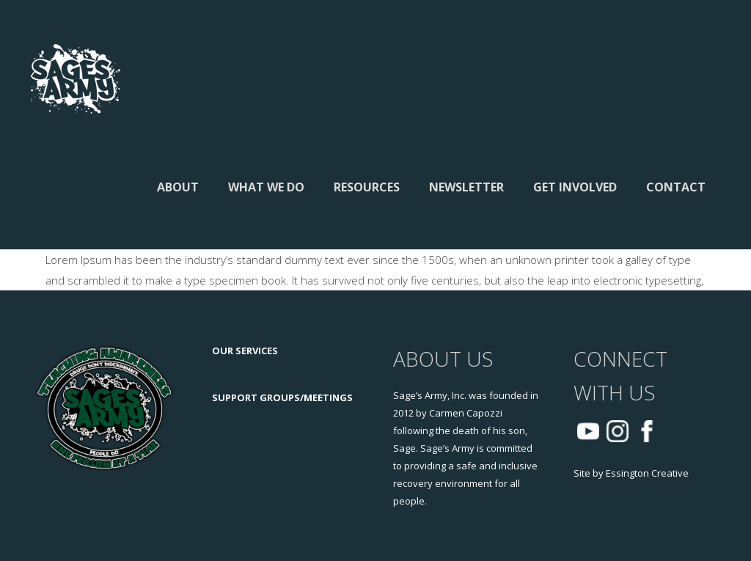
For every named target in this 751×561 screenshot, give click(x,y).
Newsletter (466, 187)
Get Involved (575, 187)
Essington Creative (647, 473)
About (178, 187)
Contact (676, 187)
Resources (367, 187)
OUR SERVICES (245, 350)
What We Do (266, 187)
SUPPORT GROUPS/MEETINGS (282, 397)
